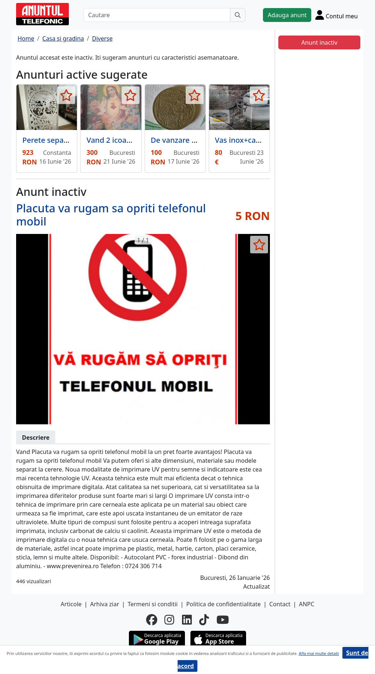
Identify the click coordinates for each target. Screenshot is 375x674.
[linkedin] (187, 619)
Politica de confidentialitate (223, 604)
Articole (71, 604)
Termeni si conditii (152, 604)
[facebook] (151, 619)
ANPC (306, 604)
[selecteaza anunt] (66, 95)
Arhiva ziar (104, 604)
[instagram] (169, 619)
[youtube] (222, 619)
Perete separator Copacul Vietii (76, 140)
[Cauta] (237, 15)
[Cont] (336, 14)
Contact (279, 604)
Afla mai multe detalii (319, 653)
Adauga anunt (287, 15)
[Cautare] (156, 15)
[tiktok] (204, 619)
